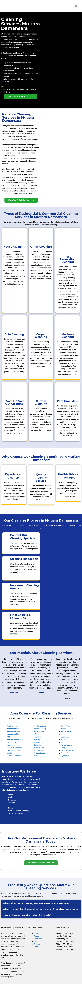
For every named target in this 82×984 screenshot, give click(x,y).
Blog (35, 941)
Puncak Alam (66, 745)
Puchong (37, 737)
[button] (41, 862)
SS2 (8, 737)
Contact (37, 944)
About (36, 936)
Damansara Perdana (15, 739)
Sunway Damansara (15, 748)
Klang (36, 756)
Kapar (63, 729)
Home (36, 933)
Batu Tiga (65, 737)
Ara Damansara (40, 726)
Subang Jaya (39, 731)
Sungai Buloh (66, 753)
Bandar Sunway (40, 729)
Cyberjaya (65, 756)
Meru (63, 734)
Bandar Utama (12, 753)
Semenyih (65, 739)
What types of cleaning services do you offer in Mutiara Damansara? (41, 909)
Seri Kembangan (67, 750)
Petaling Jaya (12, 726)
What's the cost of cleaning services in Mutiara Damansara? (36, 903)
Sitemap (37, 947)
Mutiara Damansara (14, 756)
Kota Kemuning (40, 750)
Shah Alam (38, 742)
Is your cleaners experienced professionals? (27, 915)
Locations (38, 939)
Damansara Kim (13, 734)
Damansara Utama (14, 729)
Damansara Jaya (13, 731)
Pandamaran (66, 731)
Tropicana (11, 745)
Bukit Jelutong (39, 753)
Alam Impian (39, 748)
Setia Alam (38, 745)
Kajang (64, 742)
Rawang (37, 739)
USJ (35, 734)
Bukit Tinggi (65, 726)
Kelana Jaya (11, 742)
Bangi (63, 748)
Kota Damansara (13, 750)
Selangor (42, 718)
